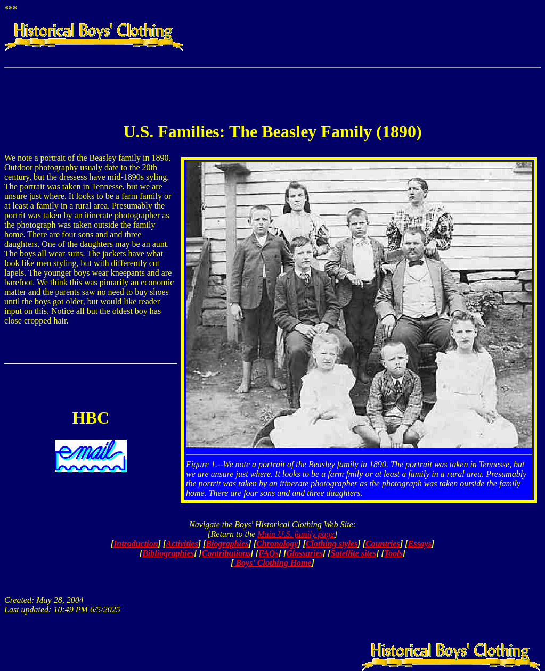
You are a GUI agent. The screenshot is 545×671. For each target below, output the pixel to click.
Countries (382, 543)
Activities (182, 543)
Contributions (226, 553)
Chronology (277, 543)
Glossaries (304, 553)
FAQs (268, 553)
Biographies (227, 543)
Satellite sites (353, 553)
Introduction (135, 543)
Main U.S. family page (295, 534)
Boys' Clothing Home (272, 562)
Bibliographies (168, 553)
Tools (393, 553)
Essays (420, 543)
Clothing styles (331, 543)
